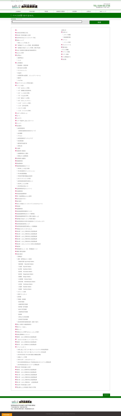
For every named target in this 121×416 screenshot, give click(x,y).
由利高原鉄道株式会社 (58, 413)
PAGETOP (106, 394)
